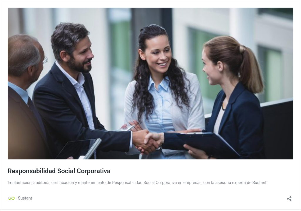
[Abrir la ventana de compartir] (289, 196)
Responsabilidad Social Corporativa (59, 171)
